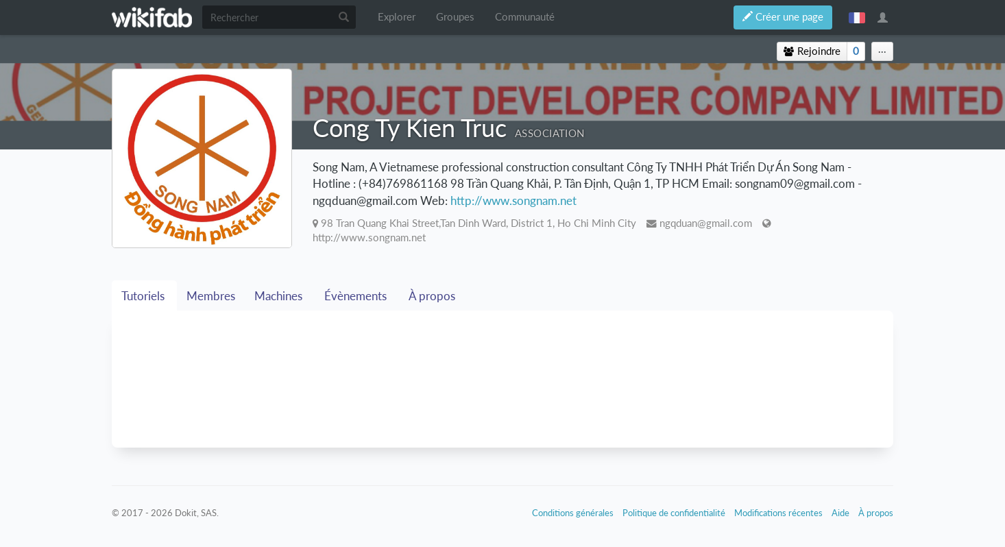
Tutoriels (144, 296)
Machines (279, 296)
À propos (433, 296)
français (857, 17)
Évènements (356, 296)
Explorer (396, 17)
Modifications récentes (778, 512)
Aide (840, 512)
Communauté (525, 17)
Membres (210, 296)
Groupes (455, 17)
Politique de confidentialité (673, 512)
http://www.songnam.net (513, 200)
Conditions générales (573, 512)
